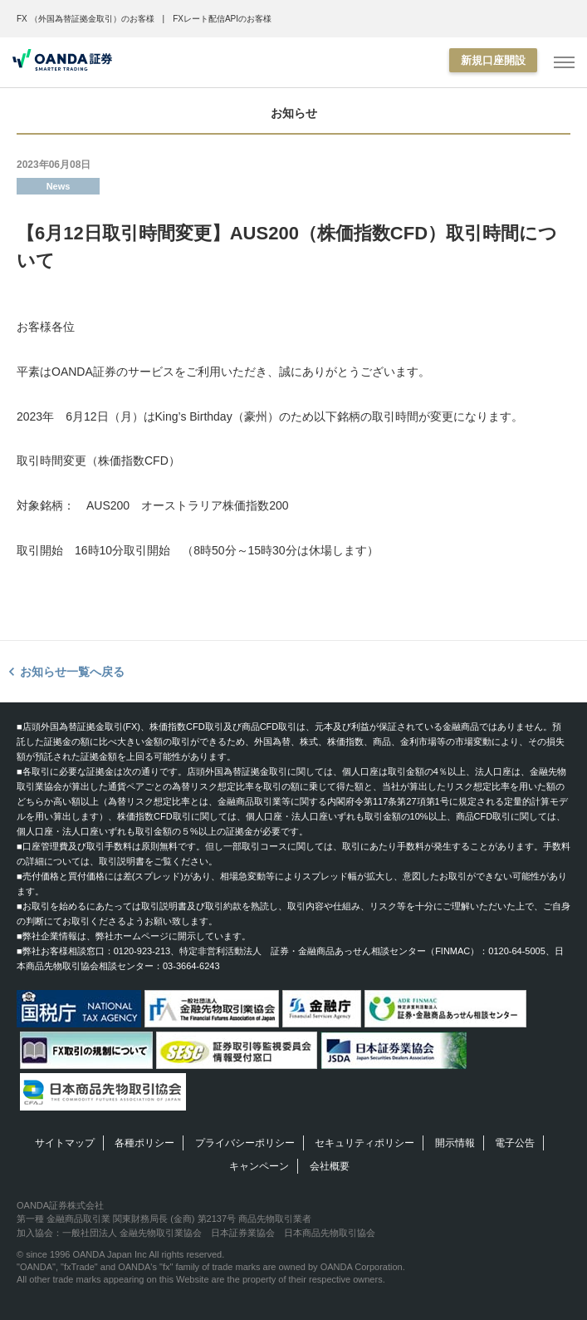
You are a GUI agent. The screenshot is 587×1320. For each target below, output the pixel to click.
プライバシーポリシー (245, 1143)
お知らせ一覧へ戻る (72, 671)
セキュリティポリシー (364, 1143)
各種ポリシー (144, 1143)
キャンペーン (259, 1166)
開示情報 (455, 1143)
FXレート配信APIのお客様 (222, 18)
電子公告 (515, 1143)
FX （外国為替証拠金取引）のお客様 (85, 18)
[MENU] (564, 62)
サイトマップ (65, 1143)
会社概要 (330, 1166)
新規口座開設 (493, 60)
